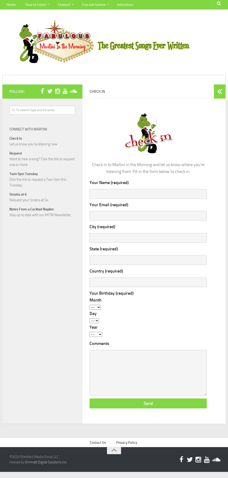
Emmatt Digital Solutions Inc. (46, 468)
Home (10, 6)
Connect (60, 6)
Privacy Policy (127, 448)
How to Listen (33, 6)
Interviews (119, 6)
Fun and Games (89, 6)
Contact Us (99, 448)
